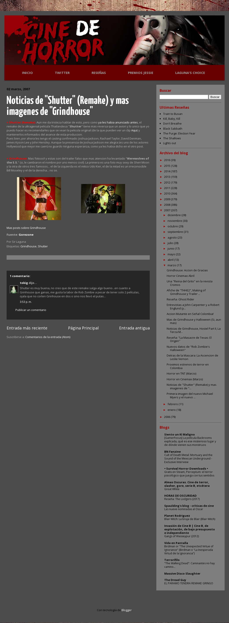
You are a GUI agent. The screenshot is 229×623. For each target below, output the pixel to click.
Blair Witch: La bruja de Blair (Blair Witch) (189, 519)
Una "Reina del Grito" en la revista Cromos (189, 283)
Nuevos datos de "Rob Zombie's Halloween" (188, 348)
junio (171, 248)
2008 (167, 205)
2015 (167, 166)
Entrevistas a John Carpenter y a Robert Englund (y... (193, 306)
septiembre (176, 232)
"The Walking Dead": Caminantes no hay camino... (189, 565)
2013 (167, 177)
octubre (173, 226)
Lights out (169, 143)
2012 (167, 182)
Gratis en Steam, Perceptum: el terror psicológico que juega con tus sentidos (189, 473)
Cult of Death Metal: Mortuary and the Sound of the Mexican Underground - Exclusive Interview (188, 458)
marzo (172, 265)
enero (172, 410)
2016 (167, 160)
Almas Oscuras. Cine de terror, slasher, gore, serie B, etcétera (187, 484)
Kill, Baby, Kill (171, 119)
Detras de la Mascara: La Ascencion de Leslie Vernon (192, 357)
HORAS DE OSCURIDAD (180, 496)
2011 (167, 188)
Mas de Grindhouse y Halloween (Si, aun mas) (194, 321)
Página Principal (83, 328)
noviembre (175, 221)
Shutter (43, 246)
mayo (172, 254)
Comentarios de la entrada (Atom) (47, 337)
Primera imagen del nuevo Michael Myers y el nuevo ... (190, 395)
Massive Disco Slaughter (182, 573)
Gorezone (26, 235)
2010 (167, 193)
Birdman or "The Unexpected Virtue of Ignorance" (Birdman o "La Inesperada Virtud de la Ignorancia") (188, 549)
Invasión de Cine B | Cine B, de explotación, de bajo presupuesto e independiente (189, 529)
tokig (24, 283)
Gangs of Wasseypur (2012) (181, 536)
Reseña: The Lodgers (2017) (182, 499)
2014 (167, 171)
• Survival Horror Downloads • (186, 468)
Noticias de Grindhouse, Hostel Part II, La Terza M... (194, 330)
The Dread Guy (175, 580)
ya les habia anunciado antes (118, 122)
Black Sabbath (172, 128)
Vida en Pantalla (176, 543)
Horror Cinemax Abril (180, 276)
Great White (171, 489)
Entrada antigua (134, 328)
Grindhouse (28, 246)
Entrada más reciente (27, 328)
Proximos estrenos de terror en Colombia (188, 366)
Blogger (127, 610)
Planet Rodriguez (177, 516)
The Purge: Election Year (179, 133)
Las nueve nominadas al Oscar (183, 509)
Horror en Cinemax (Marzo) (185, 379)
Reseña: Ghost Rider (180, 299)
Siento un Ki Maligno (179, 434)
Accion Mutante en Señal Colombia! (190, 314)
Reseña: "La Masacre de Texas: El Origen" (189, 339)
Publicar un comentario (30, 310)
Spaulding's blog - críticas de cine (189, 506)
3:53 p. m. (26, 302)
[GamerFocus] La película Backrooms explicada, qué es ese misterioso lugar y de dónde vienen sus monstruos (190, 441)
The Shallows (172, 138)
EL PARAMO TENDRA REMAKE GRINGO (188, 583)
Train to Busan (173, 114)
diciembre (174, 215)
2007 (167, 210)
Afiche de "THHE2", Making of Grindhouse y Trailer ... (186, 292)
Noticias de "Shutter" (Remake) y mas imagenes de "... (191, 386)
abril (171, 260)
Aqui (134, 130)
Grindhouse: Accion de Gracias (187, 270)
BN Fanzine (172, 452)
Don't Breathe (172, 123)
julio (171, 243)
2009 (167, 199)
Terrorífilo (172, 560)
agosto (172, 237)
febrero (173, 404)
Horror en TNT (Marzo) (181, 373)
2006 (167, 417)
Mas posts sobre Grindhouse (26, 228)
